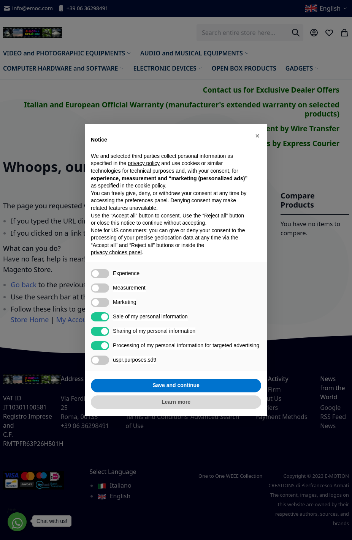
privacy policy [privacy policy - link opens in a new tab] (144, 163)
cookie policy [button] (150, 186)
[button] (257, 136)
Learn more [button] (176, 402)
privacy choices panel (116, 252)
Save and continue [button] (176, 385)
